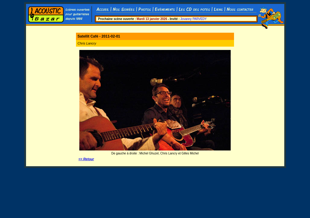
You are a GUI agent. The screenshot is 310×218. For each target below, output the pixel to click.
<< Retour (86, 159)
